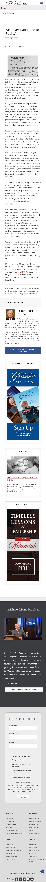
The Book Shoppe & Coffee (14, 833)
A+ (16, 39)
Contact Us (32, 845)
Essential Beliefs (11, 824)
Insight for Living (17, 2)
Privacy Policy (33, 853)
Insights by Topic (34, 818)
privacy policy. (28, 791)
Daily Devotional (34, 827)
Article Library (33, 824)
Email (23, 744)
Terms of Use (33, 856)
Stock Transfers (10, 848)
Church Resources (34, 833)
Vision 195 (9, 827)
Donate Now (10, 845)
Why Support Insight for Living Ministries (22, 478)
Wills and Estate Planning (13, 850)
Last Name (23, 736)
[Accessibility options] (42, 871)
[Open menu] (41, 2)
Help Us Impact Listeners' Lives (24, 689)
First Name (23, 727)
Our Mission (9, 818)
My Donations (10, 859)
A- (7, 39)
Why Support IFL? (11, 853)
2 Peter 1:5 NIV (18, 272)
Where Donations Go (12, 856)
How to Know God (11, 830)
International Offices (35, 850)
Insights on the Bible (35, 821)
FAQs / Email (33, 848)
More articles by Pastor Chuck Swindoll (23, 351)
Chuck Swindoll (10, 821)
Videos (31, 830)
